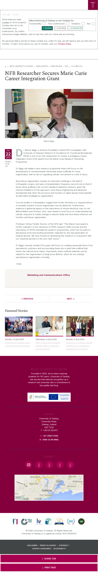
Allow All (48, 28)
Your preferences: (56, 23)
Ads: (89, 23)
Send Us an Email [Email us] (51, 440)
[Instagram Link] (28, 465)
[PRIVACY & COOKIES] (49, 545)
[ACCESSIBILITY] (59, 548)
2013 (66, 66)
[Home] (5, 66)
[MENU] (93, 5)
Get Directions (50, 436)
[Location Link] (49, 498)
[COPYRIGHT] (65, 545)
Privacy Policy (64, 44)
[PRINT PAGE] (49, 567)
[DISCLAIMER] (33, 545)
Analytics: (75, 23)
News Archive (56, 66)
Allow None (61, 28)
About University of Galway (22, 66)
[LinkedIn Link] (60, 465)
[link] (15, 521)
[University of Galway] (12, 54)
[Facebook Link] (39, 465)
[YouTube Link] (49, 465)
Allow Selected (76, 28)
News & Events (42, 66)
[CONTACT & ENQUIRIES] (42, 548)
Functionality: (35, 23)
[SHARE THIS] (49, 558)
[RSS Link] (70, 465)
